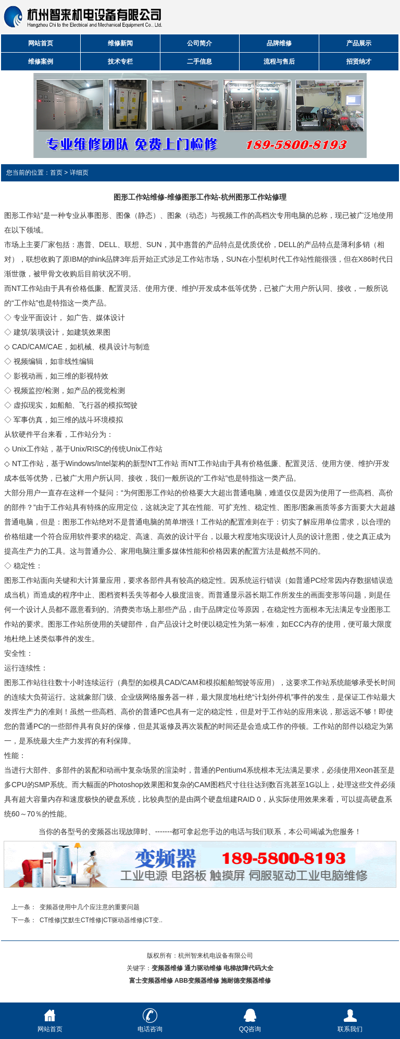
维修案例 (40, 61)
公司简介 (199, 43)
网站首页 (40, 43)
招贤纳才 (358, 61)
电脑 (150, 522)
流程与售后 (279, 61)
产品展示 (358, 43)
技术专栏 (120, 61)
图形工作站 (22, 215)
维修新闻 (120, 43)
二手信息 (199, 61)
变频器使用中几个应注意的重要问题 (90, 907)
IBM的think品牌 (95, 259)
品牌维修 (279, 43)
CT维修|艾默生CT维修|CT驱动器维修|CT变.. (101, 920)
